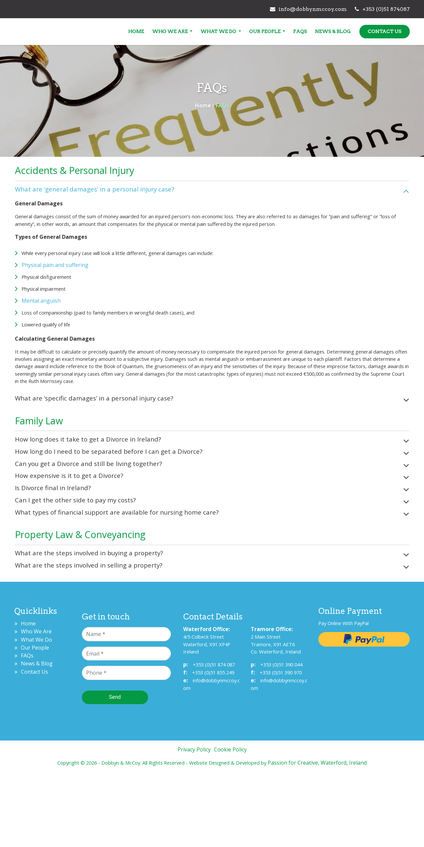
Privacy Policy (194, 824)
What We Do (206, 31)
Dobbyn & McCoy (53, 33)
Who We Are (157, 31)
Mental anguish (54, 324)
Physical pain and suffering (68, 289)
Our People (253, 31)
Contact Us (372, 31)
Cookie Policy (230, 824)
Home (124, 31)
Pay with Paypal (355, 713)
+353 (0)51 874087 (367, 9)
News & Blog (320, 31)
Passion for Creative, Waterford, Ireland (328, 838)
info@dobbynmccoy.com (293, 9)
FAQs (288, 31)
